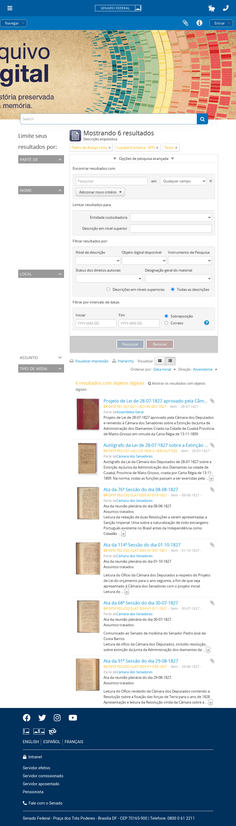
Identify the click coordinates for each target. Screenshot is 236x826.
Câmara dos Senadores (38, 173)
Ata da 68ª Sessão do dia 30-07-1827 (141, 603)
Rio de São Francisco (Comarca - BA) (48, 347)
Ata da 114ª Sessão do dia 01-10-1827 (142, 545)
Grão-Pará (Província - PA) (40, 340)
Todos (24, 166)
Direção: (185, 369)
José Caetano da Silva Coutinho (44, 230)
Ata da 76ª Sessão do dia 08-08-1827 (141, 489)
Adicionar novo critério (100, 192)
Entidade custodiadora (108, 217)
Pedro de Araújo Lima (37, 204)
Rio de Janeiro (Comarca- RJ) (41, 301)
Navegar (12, 23)
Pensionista (33, 792)
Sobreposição (179, 316)
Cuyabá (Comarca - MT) (38, 320)
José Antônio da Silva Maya (41, 210)
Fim (122, 315)
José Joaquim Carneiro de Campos (47, 257)
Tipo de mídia (33, 368)
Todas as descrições (190, 289)
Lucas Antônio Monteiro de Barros (47, 237)
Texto (24, 382)
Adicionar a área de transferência (212, 401)
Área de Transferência (185, 23)
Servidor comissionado (43, 776)
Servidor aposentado (41, 784)
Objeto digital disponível (141, 252)
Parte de (29, 159)
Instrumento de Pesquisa (189, 252)
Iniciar (81, 315)
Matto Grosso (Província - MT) (43, 314)
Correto (174, 323)
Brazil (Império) (31, 287)
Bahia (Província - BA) (36, 334)
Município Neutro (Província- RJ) (45, 294)
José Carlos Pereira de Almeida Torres (49, 217)
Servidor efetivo (37, 768)
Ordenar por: (141, 369)
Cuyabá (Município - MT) (39, 327)
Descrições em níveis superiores (136, 289)
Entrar (219, 23)
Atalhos (199, 23)
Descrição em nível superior (104, 228)
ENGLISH (31, 742)
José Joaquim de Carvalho (40, 243)
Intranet (32, 757)
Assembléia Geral (33, 179)
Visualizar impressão (89, 361)
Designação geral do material (168, 270)
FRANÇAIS (74, 742)
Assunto (29, 357)
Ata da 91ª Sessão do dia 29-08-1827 (141, 661)
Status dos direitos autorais (98, 270)
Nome (26, 189)
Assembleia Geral (33, 263)
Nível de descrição (90, 252)
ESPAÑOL (51, 742)
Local (26, 273)
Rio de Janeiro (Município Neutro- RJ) (49, 307)
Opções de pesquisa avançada (143, 158)
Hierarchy (123, 361)
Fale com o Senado (43, 803)
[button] (211, 8)
